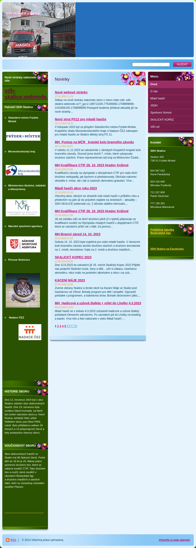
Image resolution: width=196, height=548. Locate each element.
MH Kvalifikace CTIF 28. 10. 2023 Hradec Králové (92, 165)
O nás (154, 91)
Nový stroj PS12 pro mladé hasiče (80, 119)
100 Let (154, 126)
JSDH (153, 105)
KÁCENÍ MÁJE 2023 (70, 280)
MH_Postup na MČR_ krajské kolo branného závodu (94, 142)
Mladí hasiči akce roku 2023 (76, 188)
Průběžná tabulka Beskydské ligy (162, 231)
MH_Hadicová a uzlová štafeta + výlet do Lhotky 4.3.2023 (98, 303)
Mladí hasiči (157, 98)
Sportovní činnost (161, 112)
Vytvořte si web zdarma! (174, 540)
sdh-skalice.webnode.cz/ (30, 94)
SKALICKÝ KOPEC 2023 (73, 257)
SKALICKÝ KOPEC (162, 119)
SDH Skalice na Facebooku (167, 248)
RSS (13, 540)
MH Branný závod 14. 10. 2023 (78, 234)
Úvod (153, 84)
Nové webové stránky (71, 92)
